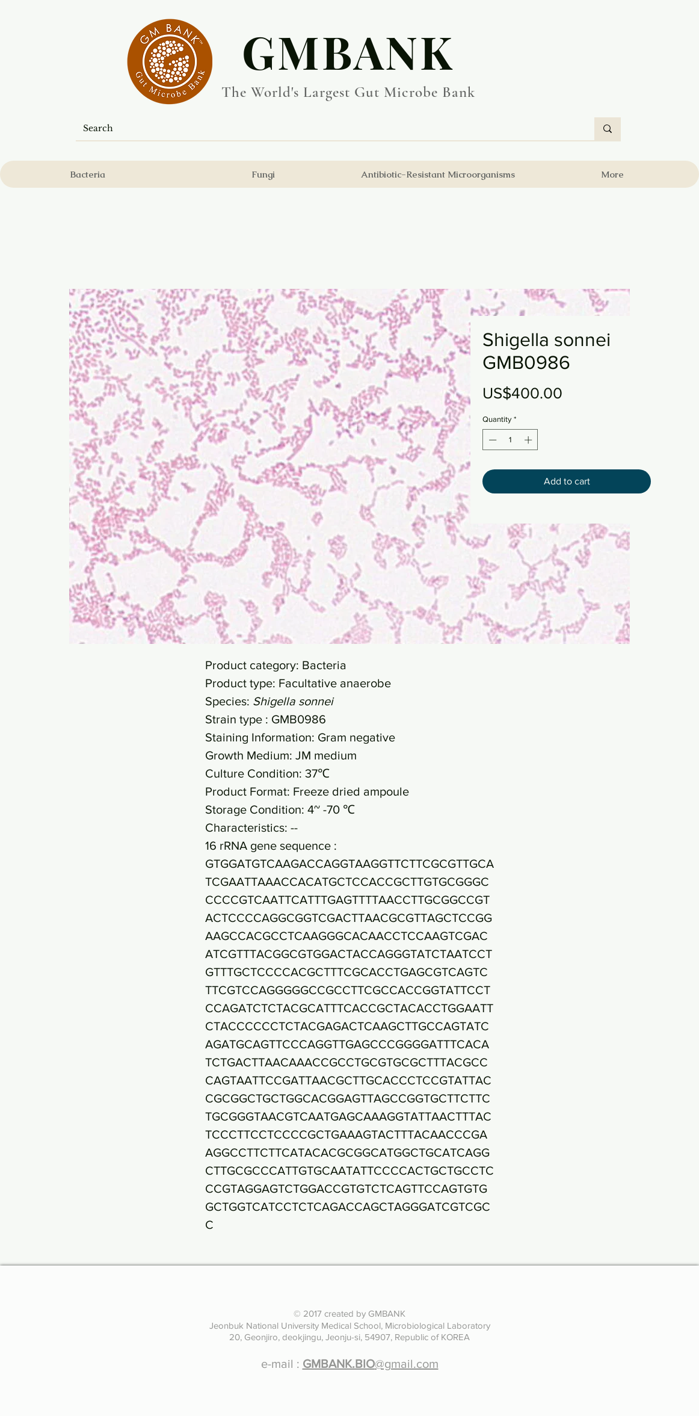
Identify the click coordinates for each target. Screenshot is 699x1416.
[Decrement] (491, 440)
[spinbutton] (510, 440)
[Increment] (529, 440)
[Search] (326, 128)
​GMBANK (348, 51)
